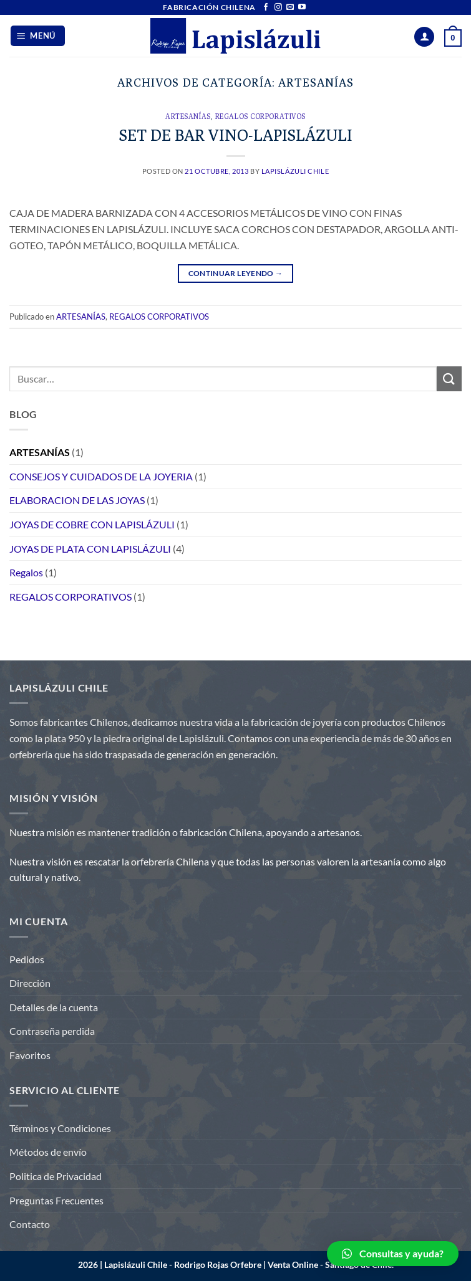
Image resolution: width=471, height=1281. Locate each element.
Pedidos (26, 959)
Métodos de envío (48, 1152)
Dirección (30, 983)
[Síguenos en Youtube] (302, 7)
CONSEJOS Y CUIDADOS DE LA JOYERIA (101, 476)
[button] (393, 1253)
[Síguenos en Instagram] (278, 7)
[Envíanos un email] (290, 7)
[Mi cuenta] (424, 37)
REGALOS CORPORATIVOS (260, 116)
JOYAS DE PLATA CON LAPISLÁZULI (90, 549)
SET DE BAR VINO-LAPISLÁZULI (235, 135)
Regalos (26, 572)
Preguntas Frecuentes (56, 1200)
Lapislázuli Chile (295, 171)
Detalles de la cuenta (53, 1007)
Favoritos (30, 1055)
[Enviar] (449, 378)
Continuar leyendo (235, 273)
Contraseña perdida (52, 1031)
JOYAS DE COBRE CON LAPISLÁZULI (92, 524)
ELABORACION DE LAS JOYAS (77, 500)
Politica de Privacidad (55, 1176)
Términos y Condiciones (60, 1128)
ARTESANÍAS (188, 116)
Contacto (29, 1224)
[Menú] (38, 36)
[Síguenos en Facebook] (265, 7)
